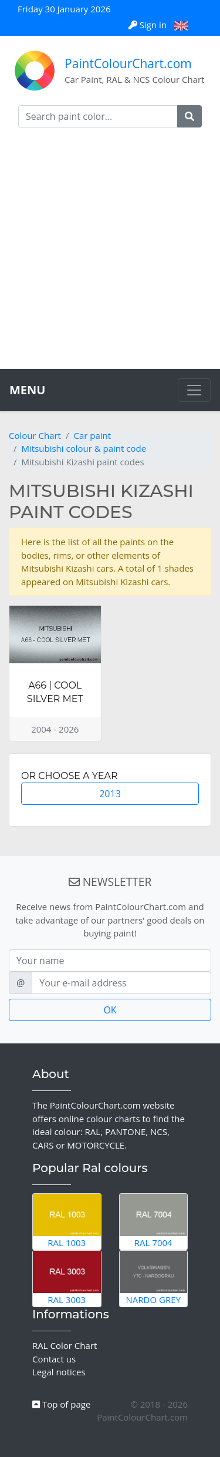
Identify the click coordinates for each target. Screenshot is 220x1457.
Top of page (61, 1404)
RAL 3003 (67, 1278)
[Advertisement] (110, 253)
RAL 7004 (154, 1221)
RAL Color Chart (64, 1345)
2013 (110, 793)
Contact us (54, 1359)
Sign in (148, 25)
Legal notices (59, 1372)
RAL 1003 (67, 1221)
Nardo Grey (154, 1278)
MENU (27, 390)
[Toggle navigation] (194, 390)
